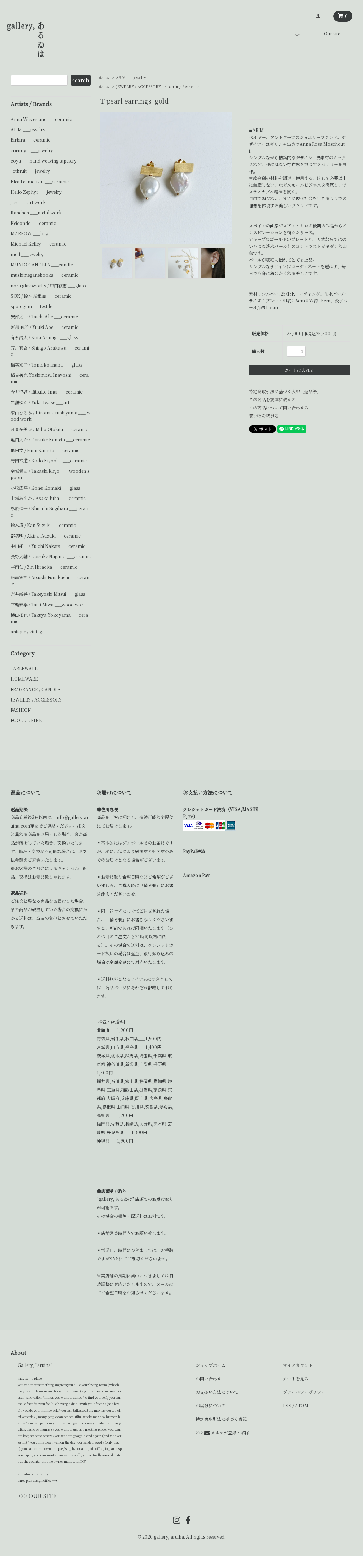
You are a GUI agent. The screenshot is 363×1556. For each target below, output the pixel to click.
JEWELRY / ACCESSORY (138, 86)
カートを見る (295, 1378)
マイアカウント (298, 1365)
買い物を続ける (264, 416)
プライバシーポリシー (304, 1392)
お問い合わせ (208, 1378)
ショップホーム (210, 1365)
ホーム (104, 77)
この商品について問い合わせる (278, 408)
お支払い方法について (217, 1392)
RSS (287, 1405)
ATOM (301, 1405)
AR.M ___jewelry (131, 77)
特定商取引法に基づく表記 (221, 1419)
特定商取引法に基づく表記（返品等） (285, 391)
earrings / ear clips (183, 86)
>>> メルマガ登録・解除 (222, 1432)
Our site (332, 34)
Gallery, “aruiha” (35, 1365)
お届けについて (210, 1405)
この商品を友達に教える (272, 399)
